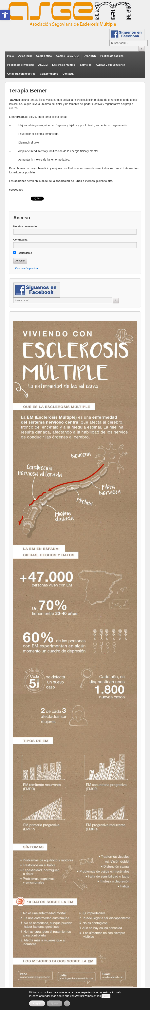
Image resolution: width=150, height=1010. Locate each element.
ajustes (106, 996)
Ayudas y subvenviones (110, 64)
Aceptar (37, 1003)
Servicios (85, 64)
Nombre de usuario (25, 226)
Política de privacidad (20, 64)
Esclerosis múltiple (64, 64)
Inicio (10, 55)
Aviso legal (25, 55)
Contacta (68, 73)
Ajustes (54, 1003)
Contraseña (20, 239)
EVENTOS (90, 55)
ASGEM (43, 64)
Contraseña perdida (26, 268)
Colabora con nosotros (21, 73)
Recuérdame (22, 252)
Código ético (44, 55)
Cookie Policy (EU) (67, 55)
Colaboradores (49, 73)
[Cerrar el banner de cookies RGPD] (67, 1003)
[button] (5, 15)
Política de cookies (111, 55)
